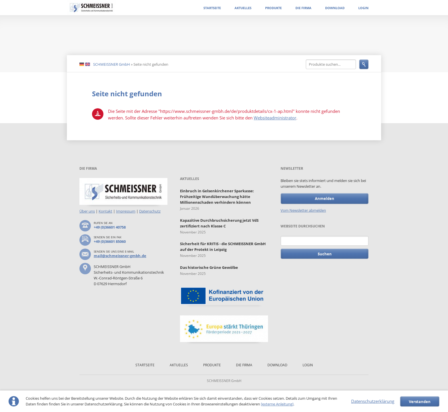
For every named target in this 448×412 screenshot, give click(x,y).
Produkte (273, 8)
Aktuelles (243, 8)
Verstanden (420, 401)
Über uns (87, 211)
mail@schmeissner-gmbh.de (120, 255)
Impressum (125, 211)
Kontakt (105, 211)
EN (87, 64)
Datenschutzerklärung (372, 401)
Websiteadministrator (275, 118)
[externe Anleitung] (277, 404)
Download (335, 8)
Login (363, 8)
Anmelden (324, 198)
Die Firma (303, 8)
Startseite (212, 8)
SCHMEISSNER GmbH (111, 64)
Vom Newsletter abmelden (303, 210)
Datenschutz (150, 211)
